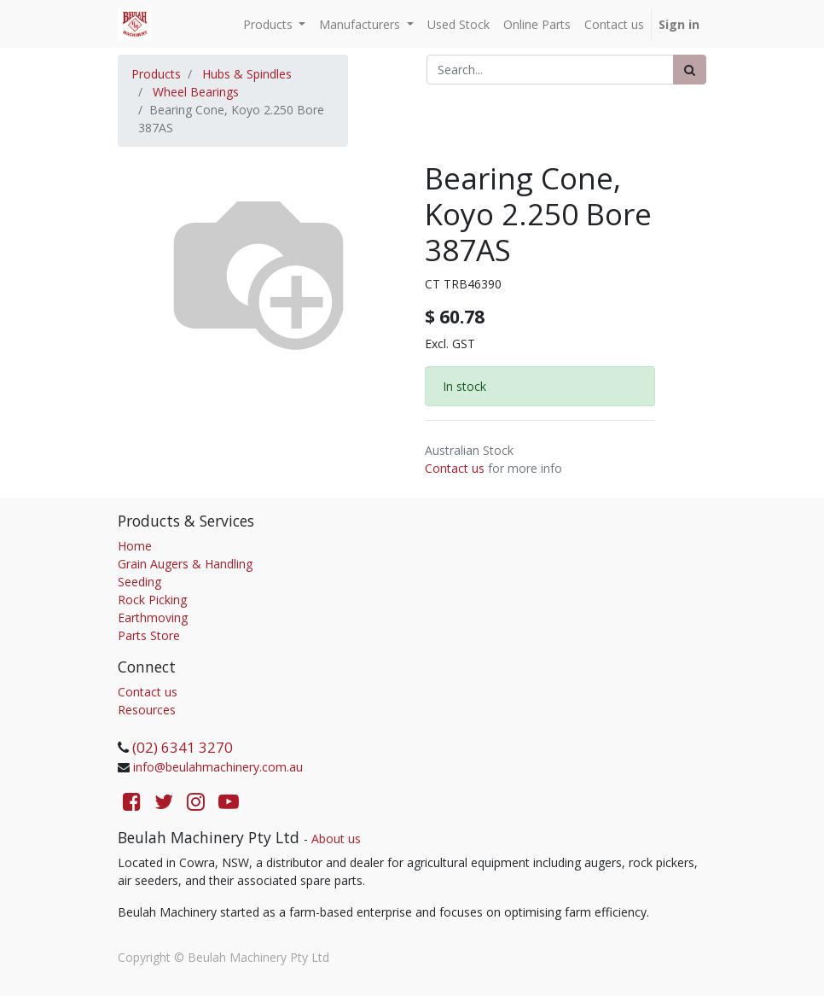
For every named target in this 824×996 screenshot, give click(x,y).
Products (156, 74)
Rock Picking (152, 599)
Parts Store (149, 635)
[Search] (689, 69)
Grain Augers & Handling (185, 564)
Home (135, 546)
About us (336, 838)
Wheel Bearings (196, 92)
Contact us (455, 468)
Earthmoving (153, 617)
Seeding (139, 582)
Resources (147, 710)
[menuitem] (458, 24)
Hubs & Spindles (247, 74)
